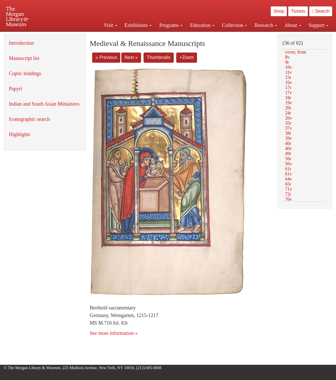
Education (202, 25)
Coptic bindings (25, 73)
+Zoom (187, 57)
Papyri (15, 88)
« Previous (106, 57)
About (293, 25)
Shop (278, 11)
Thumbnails (158, 57)
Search (320, 11)
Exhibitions (138, 25)
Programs (171, 25)
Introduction (21, 43)
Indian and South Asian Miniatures (44, 104)
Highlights (19, 134)
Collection (234, 25)
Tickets (298, 11)
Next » (131, 57)
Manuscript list (24, 58)
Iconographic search (29, 119)
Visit (110, 25)
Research (265, 25)
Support (318, 25)
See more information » (113, 333)
